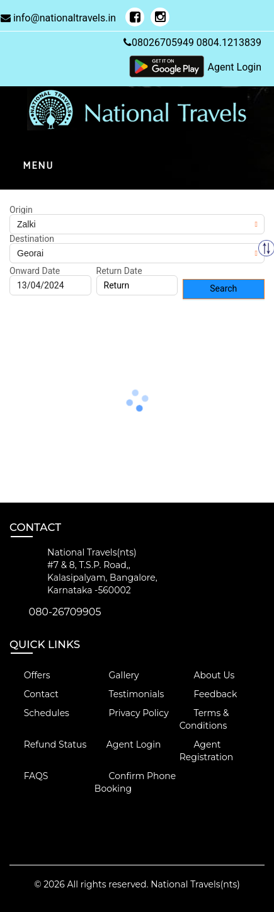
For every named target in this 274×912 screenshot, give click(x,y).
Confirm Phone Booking (135, 782)
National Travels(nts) (195, 884)
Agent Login (234, 67)
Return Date (119, 270)
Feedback (208, 694)
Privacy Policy (131, 713)
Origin (21, 209)
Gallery (116, 675)
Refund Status (47, 744)
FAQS (28, 776)
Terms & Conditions (204, 719)
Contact (34, 694)
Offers (29, 675)
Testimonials (129, 694)
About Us (207, 675)
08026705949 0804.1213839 (192, 42)
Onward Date (34, 270)
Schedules (39, 713)
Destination (31, 238)
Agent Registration (206, 751)
